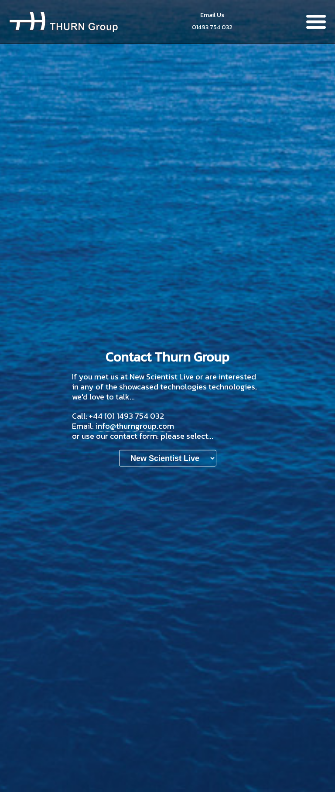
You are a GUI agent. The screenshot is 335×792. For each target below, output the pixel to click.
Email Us (212, 15)
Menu (316, 22)
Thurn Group (63, 21)
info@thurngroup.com (135, 426)
